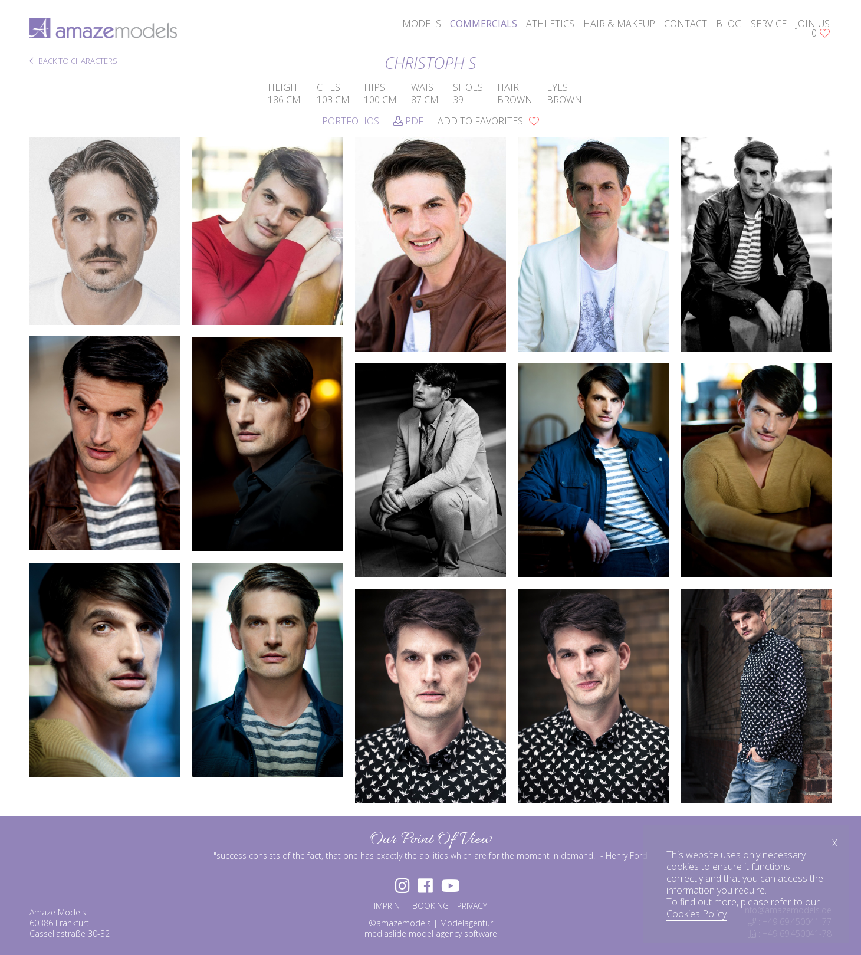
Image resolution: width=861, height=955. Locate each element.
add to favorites (488, 120)
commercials (483, 23)
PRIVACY (472, 905)
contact (685, 23)
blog (729, 23)
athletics (550, 23)
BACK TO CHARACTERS (73, 61)
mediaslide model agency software (430, 933)
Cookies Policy (696, 913)
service (769, 23)
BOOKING (430, 905)
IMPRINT (389, 905)
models (421, 23)
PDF (408, 120)
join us (813, 23)
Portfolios (350, 120)
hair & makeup (619, 23)
